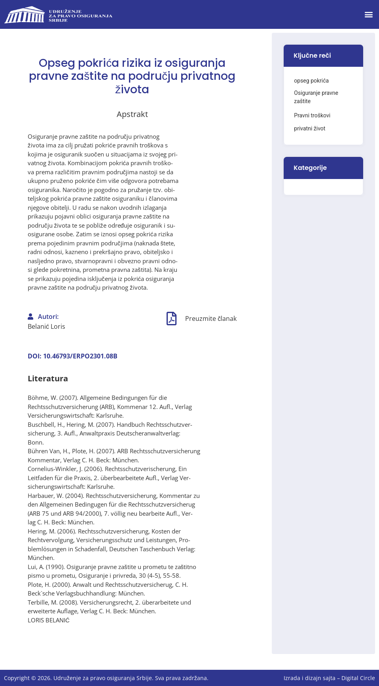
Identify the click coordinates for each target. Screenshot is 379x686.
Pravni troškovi (312, 115)
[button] (368, 14)
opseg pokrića (311, 80)
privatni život (309, 128)
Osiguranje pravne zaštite (316, 97)
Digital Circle (358, 678)
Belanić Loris (46, 326)
